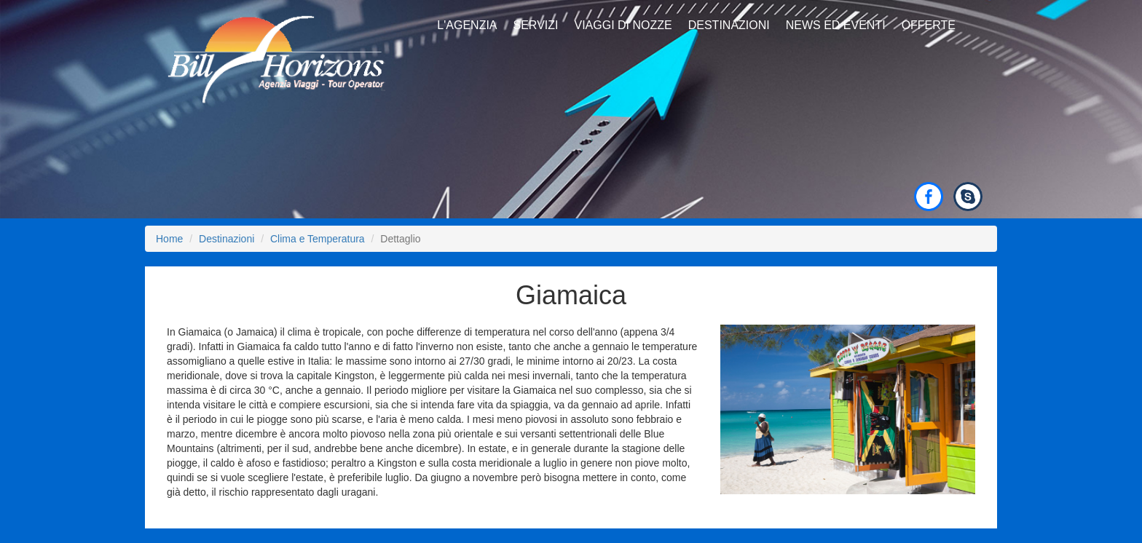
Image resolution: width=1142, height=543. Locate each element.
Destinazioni (729, 25)
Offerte (929, 25)
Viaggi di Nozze (623, 25)
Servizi (536, 25)
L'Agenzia (467, 25)
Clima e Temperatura (317, 239)
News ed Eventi (836, 25)
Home (169, 239)
